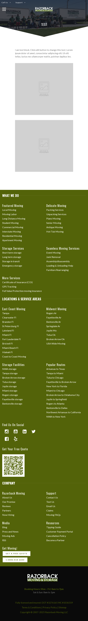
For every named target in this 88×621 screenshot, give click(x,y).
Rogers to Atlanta (55, 403)
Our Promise (8, 501)
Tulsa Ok (51, 334)
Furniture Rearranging (57, 269)
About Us (7, 497)
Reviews (6, 506)
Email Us (50, 506)
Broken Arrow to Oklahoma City (63, 394)
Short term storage (11, 252)
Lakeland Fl (8, 330)
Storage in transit (11, 261)
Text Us (50, 501)
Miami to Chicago (55, 390)
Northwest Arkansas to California (63, 412)
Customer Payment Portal (59, 531)
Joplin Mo (51, 330)
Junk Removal (53, 256)
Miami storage (9, 390)
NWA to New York (56, 416)
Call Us (4, 2)
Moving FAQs (53, 514)
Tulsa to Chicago (54, 377)
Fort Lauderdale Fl (11, 339)
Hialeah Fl (7, 352)
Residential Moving (12, 235)
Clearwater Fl (9, 317)
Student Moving (10, 222)
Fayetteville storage (12, 399)
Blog (4, 527)
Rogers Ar (51, 313)
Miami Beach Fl (10, 347)
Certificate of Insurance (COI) (17, 282)
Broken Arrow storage (13, 377)
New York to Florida (56, 386)
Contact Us (52, 497)
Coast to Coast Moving (14, 356)
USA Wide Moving (55, 343)
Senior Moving (53, 222)
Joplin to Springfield (56, 399)
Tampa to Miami (54, 373)
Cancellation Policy (56, 535)
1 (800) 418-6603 (15, 560)
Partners (6, 510)
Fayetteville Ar (53, 317)
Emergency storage (12, 265)
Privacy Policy (50, 607)
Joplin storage (9, 386)
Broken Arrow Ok (55, 339)
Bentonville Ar (53, 321)
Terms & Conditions (31, 607)
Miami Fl (6, 334)
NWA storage (9, 368)
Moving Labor (9, 214)
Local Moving (9, 209)
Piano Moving (53, 218)
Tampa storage (10, 373)
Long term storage (11, 256)
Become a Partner (55, 540)
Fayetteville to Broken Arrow (61, 381)
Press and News (10, 531)
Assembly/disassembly (58, 261)
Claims (49, 510)
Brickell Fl (7, 343)
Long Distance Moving (13, 218)
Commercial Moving (12, 227)
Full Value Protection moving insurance (22, 290)
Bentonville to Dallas (56, 407)
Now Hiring (8, 514)
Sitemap (62, 607)
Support (19, 2)
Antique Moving (54, 227)
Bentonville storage (12, 403)
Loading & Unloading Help (59, 265)
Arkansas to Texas (55, 368)
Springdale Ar (53, 326)
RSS (4, 540)
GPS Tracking (9, 286)
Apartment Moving (12, 240)
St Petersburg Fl (10, 326)
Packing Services (55, 209)
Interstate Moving (11, 231)
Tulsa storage (9, 381)
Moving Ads (8, 535)
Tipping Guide (53, 527)
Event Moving (53, 252)
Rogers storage (10, 394)
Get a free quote (16, 553)
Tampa (5, 313)
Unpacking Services (56, 214)
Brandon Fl (7, 321)
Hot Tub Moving (55, 231)
